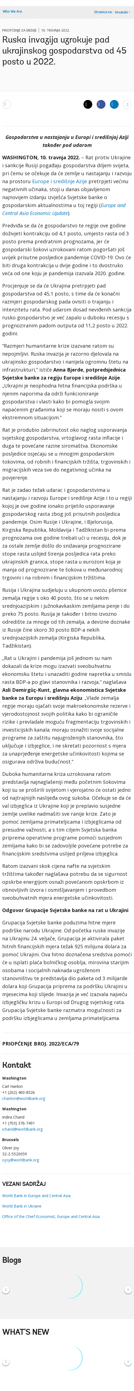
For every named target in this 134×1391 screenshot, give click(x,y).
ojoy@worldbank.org (20, 1160)
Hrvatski (121, 12)
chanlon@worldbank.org (23, 1098)
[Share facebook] (101, 104)
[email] (6, 104)
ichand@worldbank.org (22, 1129)
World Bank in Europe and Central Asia (36, 1195)
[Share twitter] (88, 104)
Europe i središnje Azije (59, 181)
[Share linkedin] (114, 104)
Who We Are (12, 11)
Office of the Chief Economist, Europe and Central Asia (51, 1216)
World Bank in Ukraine (21, 1206)
